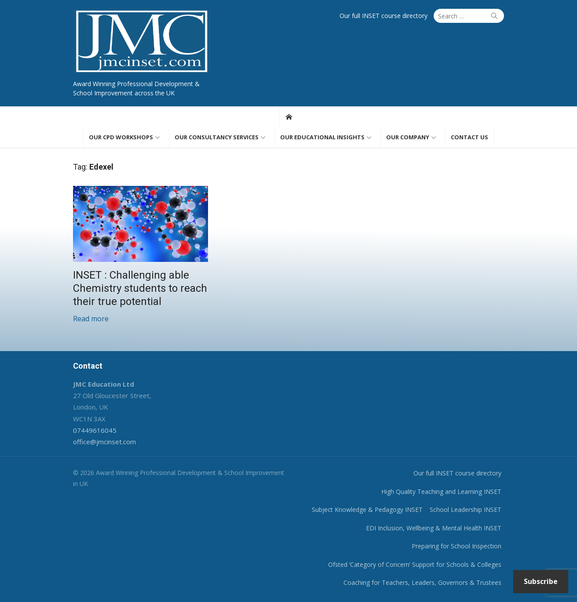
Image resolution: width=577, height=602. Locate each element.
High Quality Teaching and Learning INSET (441, 491)
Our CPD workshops (121, 137)
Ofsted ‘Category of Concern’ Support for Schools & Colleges (414, 564)
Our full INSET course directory (383, 15)
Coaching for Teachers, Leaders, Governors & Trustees (422, 582)
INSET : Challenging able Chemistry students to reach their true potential (140, 288)
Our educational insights (322, 137)
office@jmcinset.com (104, 441)
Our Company (407, 137)
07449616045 (95, 430)
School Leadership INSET (465, 509)
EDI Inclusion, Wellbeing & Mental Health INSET (433, 528)
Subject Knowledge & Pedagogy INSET (367, 509)
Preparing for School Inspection (456, 546)
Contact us (469, 137)
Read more (91, 318)
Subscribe (541, 581)
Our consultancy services (217, 137)
